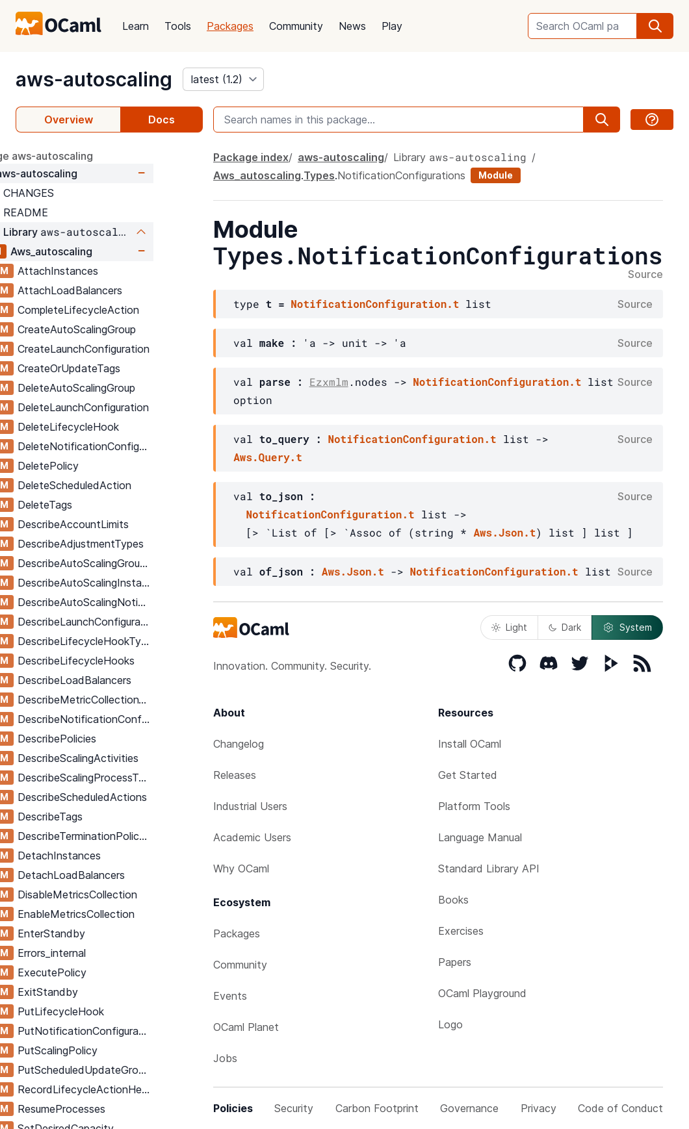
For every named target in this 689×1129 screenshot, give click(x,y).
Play (392, 25)
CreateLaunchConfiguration (133, 348)
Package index (251, 157)
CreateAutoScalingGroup (126, 329)
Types (319, 175)
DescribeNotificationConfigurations (134, 719)
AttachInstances (107, 270)
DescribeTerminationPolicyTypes (134, 836)
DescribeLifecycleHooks (125, 660)
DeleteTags (94, 504)
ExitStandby (97, 991)
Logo (450, 1024)
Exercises (461, 930)
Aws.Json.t (504, 532)
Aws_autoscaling (101, 251)
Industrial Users (250, 806)
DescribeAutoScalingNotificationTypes (134, 602)
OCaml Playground (482, 993)
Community (296, 25)
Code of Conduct (620, 1108)
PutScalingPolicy (107, 1050)
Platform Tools (474, 806)
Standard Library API (489, 868)
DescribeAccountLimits (122, 524)
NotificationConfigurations (401, 175)
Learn (135, 25)
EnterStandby (101, 933)
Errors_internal (101, 952)
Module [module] (495, 175)
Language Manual (480, 837)
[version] (223, 79)
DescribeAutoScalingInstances (134, 582)
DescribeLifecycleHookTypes (134, 641)
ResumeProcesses (111, 1108)
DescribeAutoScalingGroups (133, 563)
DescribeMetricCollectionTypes (134, 699)
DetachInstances (108, 855)
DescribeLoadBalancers (124, 680)
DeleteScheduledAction (124, 485)
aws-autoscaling (94, 79)
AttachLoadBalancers (119, 290)
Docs (161, 119)
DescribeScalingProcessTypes (134, 777)
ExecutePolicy (101, 972)
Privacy (538, 1108)
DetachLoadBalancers (120, 875)
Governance (469, 1108)
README (75, 212)
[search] (655, 26)
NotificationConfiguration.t (375, 304)
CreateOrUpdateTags (118, 368)
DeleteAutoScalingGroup (126, 387)
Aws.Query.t (267, 457)
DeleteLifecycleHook (117, 426)
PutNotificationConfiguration (134, 1030)
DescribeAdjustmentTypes (130, 543)
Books (453, 899)
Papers (454, 962)
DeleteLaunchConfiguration (132, 407)
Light (509, 627)
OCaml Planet (246, 1027)
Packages (230, 25)
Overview (68, 119)
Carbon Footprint (377, 1108)
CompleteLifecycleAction (127, 309)
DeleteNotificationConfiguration (134, 446)
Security (293, 1108)
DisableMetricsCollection (127, 894)
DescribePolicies (106, 738)
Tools (177, 25)
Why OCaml (241, 868)
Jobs (225, 1058)
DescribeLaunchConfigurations (134, 621)
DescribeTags (99, 816)
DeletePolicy (97, 465)
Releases (234, 774)
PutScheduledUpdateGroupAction (134, 1069)
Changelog (238, 743)
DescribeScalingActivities (127, 758)
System (627, 627)
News (352, 25)
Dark (565, 627)
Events (230, 995)
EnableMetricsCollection (125, 913)
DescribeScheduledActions (131, 797)
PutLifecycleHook (110, 1011)
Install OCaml (469, 743)
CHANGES (78, 192)
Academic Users (252, 837)
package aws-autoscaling (79, 155)
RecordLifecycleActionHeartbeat (134, 1089)
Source (645, 275)
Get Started (467, 774)
